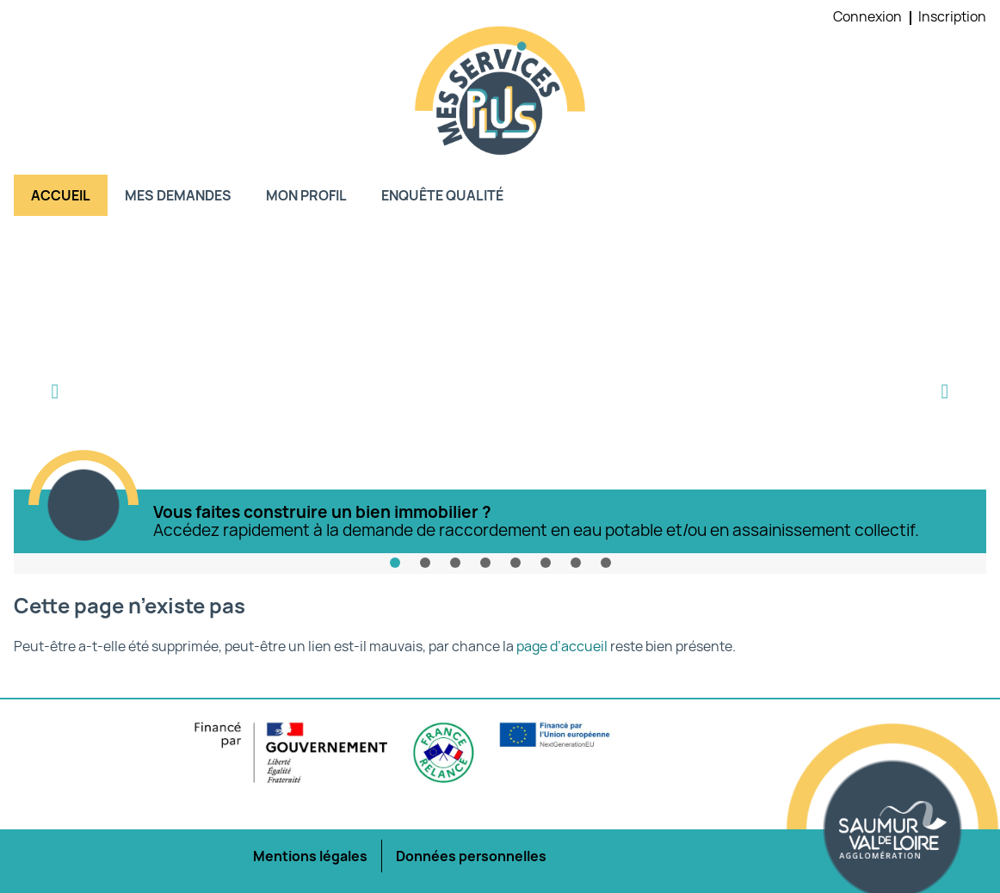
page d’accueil (562, 646)
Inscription (952, 16)
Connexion (867, 16)
